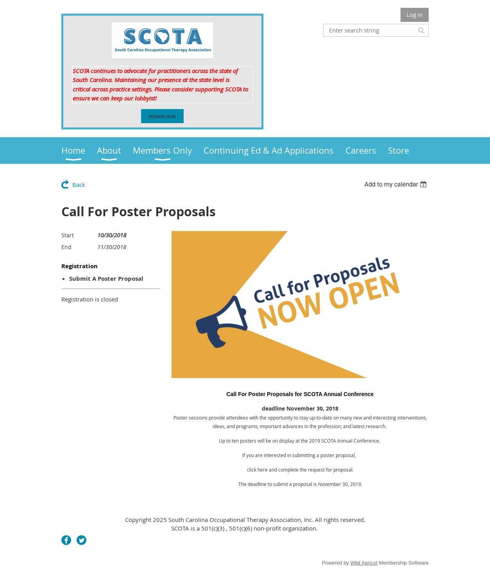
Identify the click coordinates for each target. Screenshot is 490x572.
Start (67, 235)
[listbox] (396, 184)
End (66, 247)
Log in (414, 14)
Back (78, 184)
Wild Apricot (364, 563)
